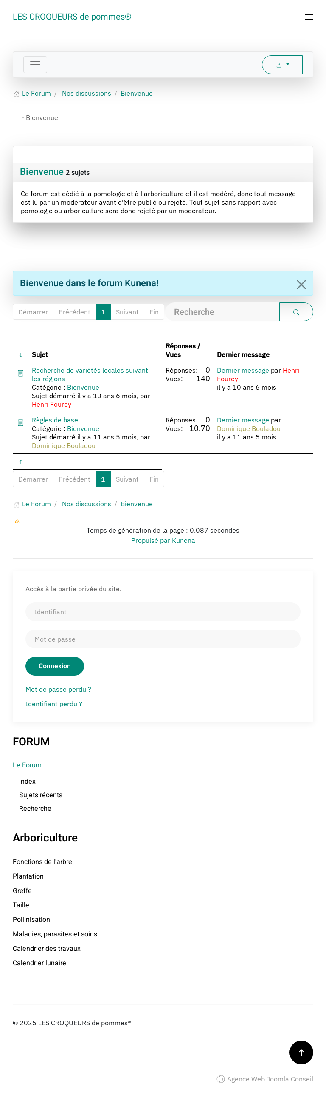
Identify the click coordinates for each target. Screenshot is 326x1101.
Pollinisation (31, 920)
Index (27, 781)
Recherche (35, 809)
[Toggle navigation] (35, 64)
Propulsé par (151, 540)
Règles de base (55, 420)
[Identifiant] (163, 611)
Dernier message (243, 370)
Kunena (183, 540)
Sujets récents (40, 795)
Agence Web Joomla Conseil (264, 1079)
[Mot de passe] (163, 639)
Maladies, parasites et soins (55, 934)
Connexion (55, 666)
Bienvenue (42, 172)
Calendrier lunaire (39, 963)
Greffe (22, 891)
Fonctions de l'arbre (42, 862)
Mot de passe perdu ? (58, 689)
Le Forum (27, 765)
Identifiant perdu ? (53, 703)
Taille (21, 905)
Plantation (28, 876)
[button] (309, 17)
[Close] (301, 284)
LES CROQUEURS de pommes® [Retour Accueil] (72, 17)
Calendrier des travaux (47, 949)
